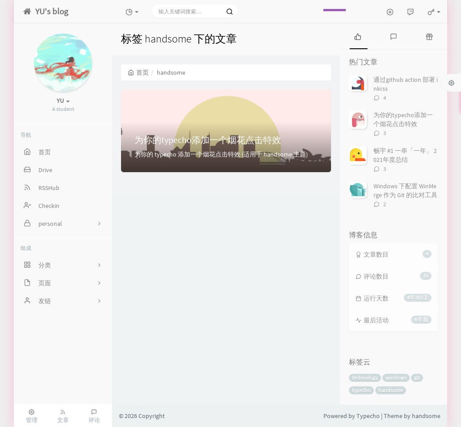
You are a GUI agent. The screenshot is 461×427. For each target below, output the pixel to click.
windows (396, 377)
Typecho (368, 416)
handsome (390, 390)
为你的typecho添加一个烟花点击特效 (207, 139)
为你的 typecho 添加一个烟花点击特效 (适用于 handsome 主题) (221, 154)
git (417, 377)
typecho (361, 390)
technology (365, 377)
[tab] (358, 35)
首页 (138, 72)
